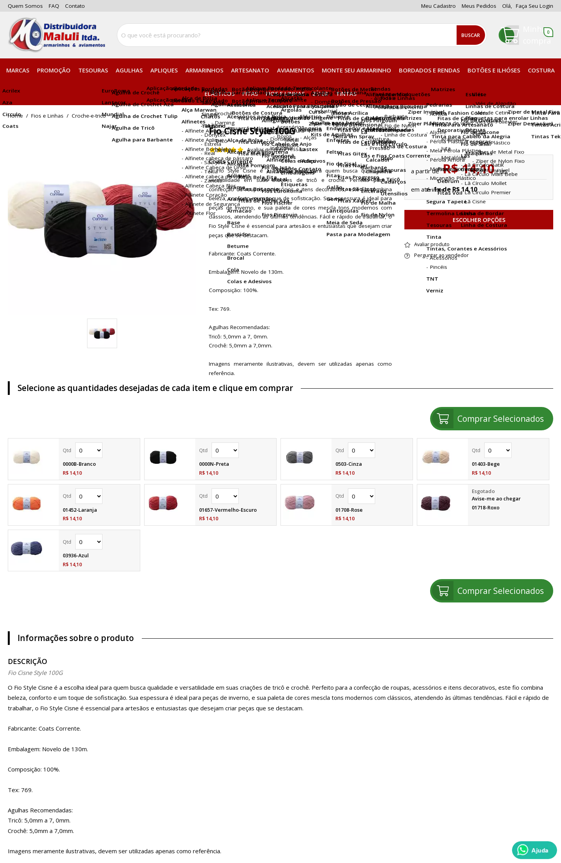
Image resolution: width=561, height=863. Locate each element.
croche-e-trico (89, 116)
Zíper (320, 93)
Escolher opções (479, 220)
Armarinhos (204, 70)
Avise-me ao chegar (496, 498)
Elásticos (220, 93)
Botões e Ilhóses (494, 70)
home (15, 116)
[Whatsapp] (534, 850)
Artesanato (250, 70)
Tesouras (93, 70)
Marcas (17, 70)
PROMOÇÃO (54, 70)
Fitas (250, 93)
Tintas (346, 93)
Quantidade (88, 450)
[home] (56, 35)
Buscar (470, 35)
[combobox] (302, 35)
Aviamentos (295, 70)
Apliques (164, 70)
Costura (541, 70)
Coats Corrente (230, 161)
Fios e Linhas (285, 93)
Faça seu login (534, 5)
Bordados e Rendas (429, 70)
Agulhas (129, 70)
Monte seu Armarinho (356, 70)
